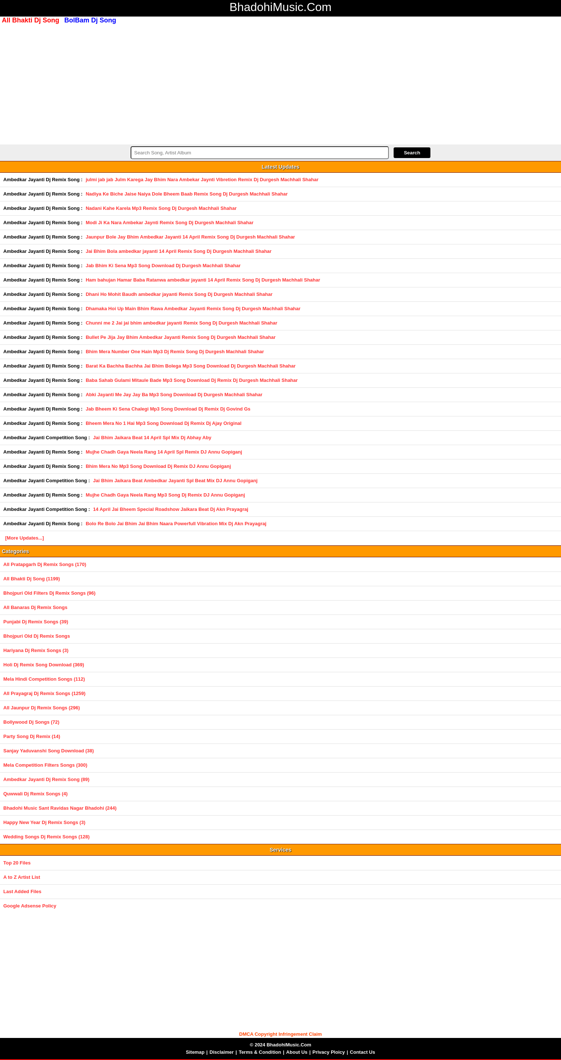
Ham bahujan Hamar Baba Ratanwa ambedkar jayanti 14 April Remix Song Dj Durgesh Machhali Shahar (203, 280)
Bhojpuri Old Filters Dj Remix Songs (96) (49, 593)
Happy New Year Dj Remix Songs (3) (44, 822)
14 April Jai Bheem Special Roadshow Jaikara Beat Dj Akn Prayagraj (170, 509)
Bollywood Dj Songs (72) (31, 722)
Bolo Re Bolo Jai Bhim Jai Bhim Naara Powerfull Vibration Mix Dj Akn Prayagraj (176, 523)
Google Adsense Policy (29, 906)
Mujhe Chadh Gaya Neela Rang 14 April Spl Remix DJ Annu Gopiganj (164, 452)
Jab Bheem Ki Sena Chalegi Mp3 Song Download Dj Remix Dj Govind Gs (168, 409)
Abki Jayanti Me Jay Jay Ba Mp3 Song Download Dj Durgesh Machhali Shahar (174, 394)
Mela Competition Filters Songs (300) (45, 765)
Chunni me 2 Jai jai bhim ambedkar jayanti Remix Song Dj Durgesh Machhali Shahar (181, 323)
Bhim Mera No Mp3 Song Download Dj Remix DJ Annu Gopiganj (158, 466)
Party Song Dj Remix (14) (31, 736)
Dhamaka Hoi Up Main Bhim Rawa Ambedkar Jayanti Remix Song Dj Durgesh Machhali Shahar (193, 308)
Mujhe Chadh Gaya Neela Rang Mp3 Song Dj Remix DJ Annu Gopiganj (165, 495)
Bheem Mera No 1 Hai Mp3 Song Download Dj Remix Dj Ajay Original (164, 423)
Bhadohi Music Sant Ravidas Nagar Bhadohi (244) (60, 808)
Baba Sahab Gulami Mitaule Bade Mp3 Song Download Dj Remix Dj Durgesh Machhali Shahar (192, 380)
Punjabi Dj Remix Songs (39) (35, 621)
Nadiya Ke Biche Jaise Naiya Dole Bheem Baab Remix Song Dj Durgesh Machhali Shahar (187, 194)
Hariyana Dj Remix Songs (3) (35, 650)
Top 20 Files (17, 863)
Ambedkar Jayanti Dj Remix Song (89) (46, 779)
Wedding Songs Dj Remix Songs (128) (46, 836)
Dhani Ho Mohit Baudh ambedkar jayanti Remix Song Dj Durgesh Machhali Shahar (179, 294)
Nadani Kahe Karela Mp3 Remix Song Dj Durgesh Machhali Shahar (161, 208)
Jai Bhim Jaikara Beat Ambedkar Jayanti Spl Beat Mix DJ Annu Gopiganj (175, 480)
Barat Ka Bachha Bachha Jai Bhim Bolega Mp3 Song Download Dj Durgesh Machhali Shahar (191, 366)
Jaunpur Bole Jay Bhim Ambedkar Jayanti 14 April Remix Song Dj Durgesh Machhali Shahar (190, 237)
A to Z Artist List (21, 877)
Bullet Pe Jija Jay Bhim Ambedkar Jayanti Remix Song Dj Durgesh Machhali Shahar (181, 337)
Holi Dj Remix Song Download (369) (43, 664)
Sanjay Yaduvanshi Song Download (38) (48, 750)
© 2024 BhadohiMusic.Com (280, 1045)
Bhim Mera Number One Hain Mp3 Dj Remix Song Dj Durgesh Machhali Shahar (175, 351)
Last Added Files (22, 891)
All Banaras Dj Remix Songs (35, 607)
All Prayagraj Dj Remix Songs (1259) (44, 693)
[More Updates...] (24, 538)
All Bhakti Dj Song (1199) (31, 578)
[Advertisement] (281, 83)
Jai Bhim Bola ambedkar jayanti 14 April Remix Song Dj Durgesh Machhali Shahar (178, 251)
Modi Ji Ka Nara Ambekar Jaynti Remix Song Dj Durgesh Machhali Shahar (169, 222)
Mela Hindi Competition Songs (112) (44, 679)
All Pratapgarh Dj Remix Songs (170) (44, 564)
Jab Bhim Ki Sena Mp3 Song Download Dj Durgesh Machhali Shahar (163, 265)
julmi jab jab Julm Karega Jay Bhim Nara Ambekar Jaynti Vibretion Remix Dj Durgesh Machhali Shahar (202, 179)
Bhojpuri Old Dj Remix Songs (36, 636)
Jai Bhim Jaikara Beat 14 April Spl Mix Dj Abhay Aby (152, 437)
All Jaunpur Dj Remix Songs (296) (41, 707)
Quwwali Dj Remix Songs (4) (35, 793)
